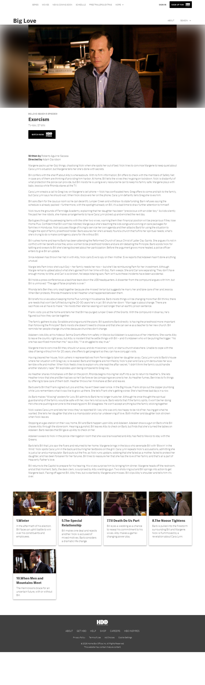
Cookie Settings (125, 670)
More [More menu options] (118, 5)
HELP (93, 663)
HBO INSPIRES (131, 663)
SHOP (103, 663)
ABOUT (69, 663)
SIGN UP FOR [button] (177, 5)
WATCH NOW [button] (42, 134)
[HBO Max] (102, 630)
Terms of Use (95, 670)
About (171, 20)
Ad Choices (110, 670)
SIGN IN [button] (162, 5)
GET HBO (81, 663)
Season (184, 20)
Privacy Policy (79, 670)
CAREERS (115, 663)
